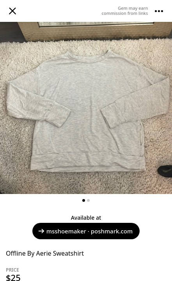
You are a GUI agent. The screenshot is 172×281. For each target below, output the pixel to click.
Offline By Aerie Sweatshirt (45, 253)
